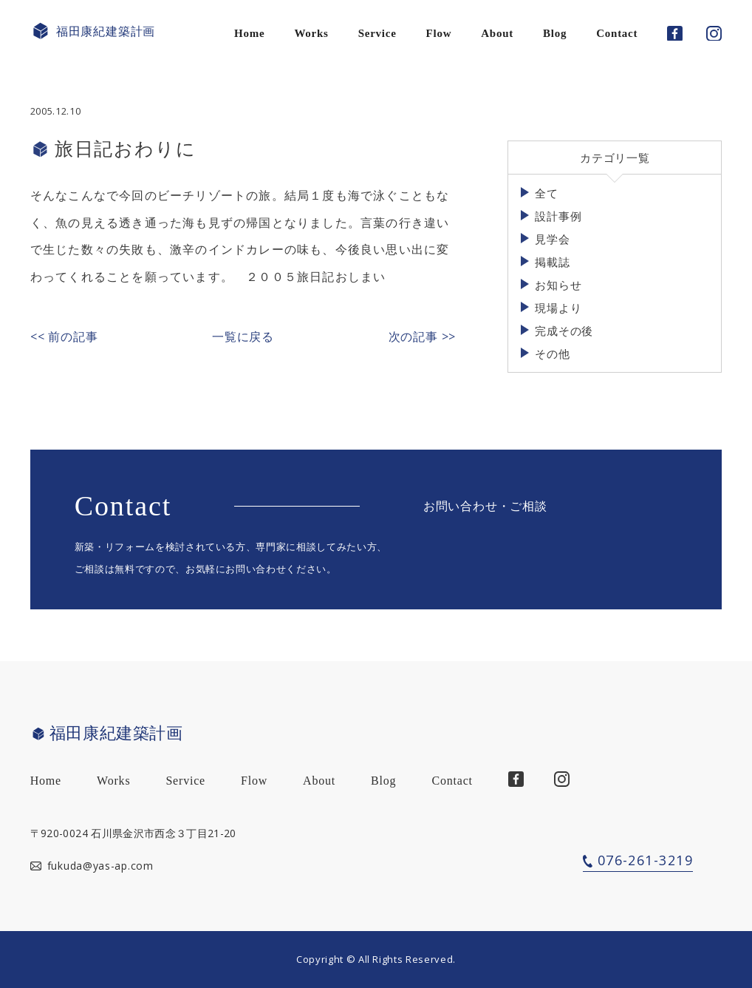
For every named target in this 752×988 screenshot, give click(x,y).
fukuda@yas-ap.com (100, 866)
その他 (552, 353)
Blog (555, 33)
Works (311, 33)
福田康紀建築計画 (92, 31)
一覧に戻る (243, 336)
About (497, 33)
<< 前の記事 (64, 336)
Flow (439, 33)
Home (249, 33)
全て (546, 193)
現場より (558, 307)
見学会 (552, 238)
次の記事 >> (423, 336)
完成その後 (564, 330)
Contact (617, 33)
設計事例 (558, 216)
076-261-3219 (645, 860)
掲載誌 (552, 261)
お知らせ (558, 284)
